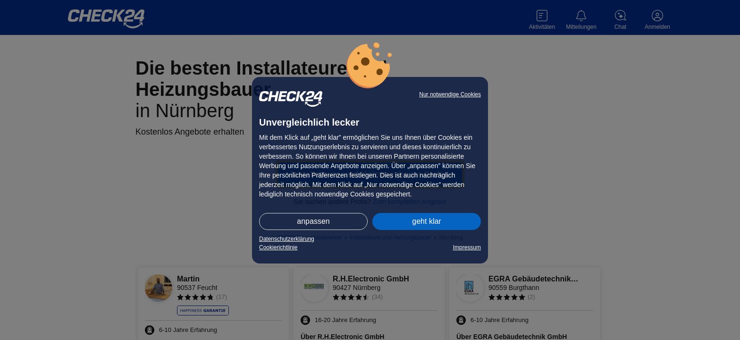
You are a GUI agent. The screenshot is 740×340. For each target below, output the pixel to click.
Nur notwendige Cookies (450, 94)
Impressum (467, 247)
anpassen (313, 221)
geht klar (426, 221)
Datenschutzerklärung (286, 239)
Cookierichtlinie (278, 247)
